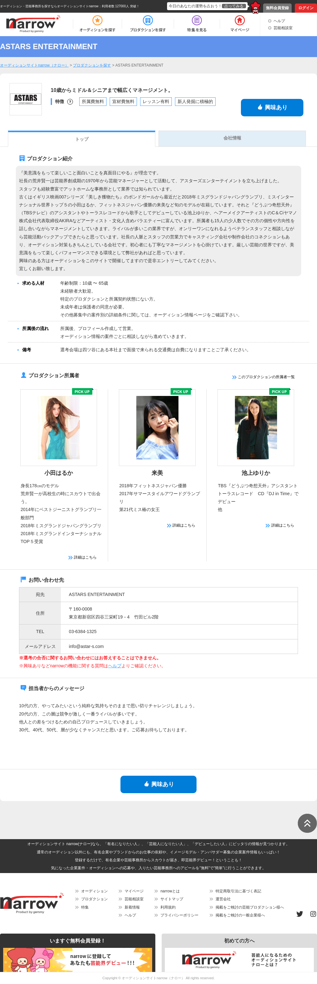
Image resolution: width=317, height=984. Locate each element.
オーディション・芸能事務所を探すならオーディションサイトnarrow (49, 6)
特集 (85, 907)
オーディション (94, 891)
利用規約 (168, 907)
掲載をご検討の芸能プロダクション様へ (250, 907)
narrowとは (170, 891)
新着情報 (132, 907)
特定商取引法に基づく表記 (238, 891)
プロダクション (94, 899)
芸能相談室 (283, 28)
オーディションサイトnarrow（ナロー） (153, 978)
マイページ (134, 891)
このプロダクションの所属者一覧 (263, 377)
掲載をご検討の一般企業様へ (240, 915)
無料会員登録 (277, 8)
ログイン (306, 8)
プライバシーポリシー (179, 915)
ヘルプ (279, 21)
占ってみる (233, 6)
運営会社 (223, 899)
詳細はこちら (82, 557)
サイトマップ (171, 899)
